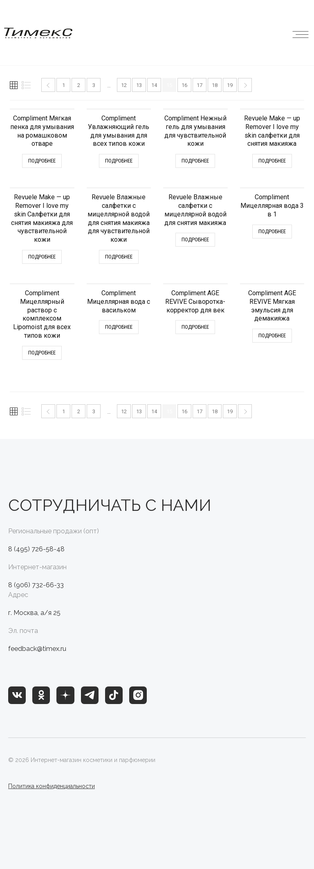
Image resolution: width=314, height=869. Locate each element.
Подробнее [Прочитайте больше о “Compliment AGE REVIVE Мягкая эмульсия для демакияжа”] (272, 335)
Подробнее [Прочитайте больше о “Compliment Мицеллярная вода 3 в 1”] (272, 231)
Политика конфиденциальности (51, 786)
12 (124, 85)
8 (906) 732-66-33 (36, 585)
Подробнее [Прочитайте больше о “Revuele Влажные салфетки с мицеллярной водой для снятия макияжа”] (195, 239)
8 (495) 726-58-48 (36, 549)
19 (230, 85)
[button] (300, 32)
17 (199, 85)
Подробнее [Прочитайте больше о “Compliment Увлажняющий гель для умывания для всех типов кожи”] (118, 161)
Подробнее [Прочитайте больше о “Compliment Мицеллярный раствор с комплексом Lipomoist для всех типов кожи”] (42, 353)
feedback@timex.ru (37, 649)
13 (139, 85)
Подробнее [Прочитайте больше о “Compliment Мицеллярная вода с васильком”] (118, 327)
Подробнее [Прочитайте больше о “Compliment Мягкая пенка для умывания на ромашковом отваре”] (42, 161)
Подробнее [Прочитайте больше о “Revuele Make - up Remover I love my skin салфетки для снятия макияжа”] (272, 161)
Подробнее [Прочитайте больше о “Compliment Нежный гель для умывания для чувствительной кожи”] (195, 161)
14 (154, 85)
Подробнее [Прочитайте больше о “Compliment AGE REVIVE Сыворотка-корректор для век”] (195, 327)
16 (184, 85)
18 (215, 85)
